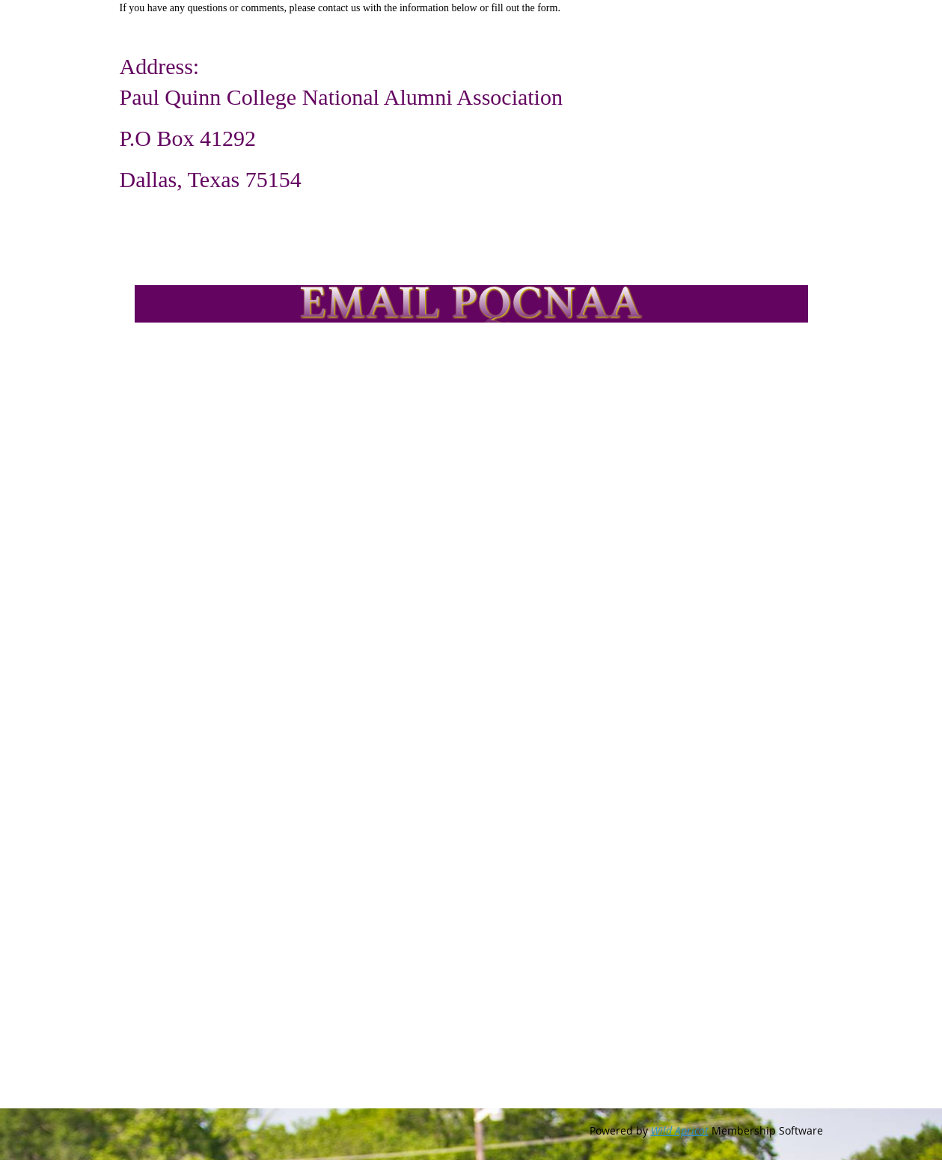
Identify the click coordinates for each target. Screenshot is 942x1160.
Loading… (374, 743)
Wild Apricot (680, 1130)
